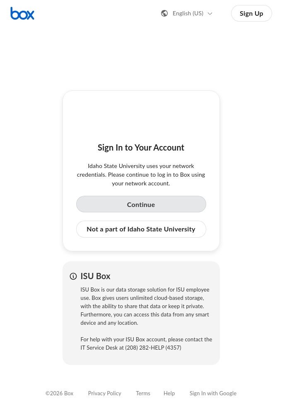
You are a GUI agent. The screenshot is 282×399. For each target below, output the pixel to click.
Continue (141, 204)
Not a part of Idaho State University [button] (141, 229)
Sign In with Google (213, 393)
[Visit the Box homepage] (22, 13)
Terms (143, 393)
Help (169, 393)
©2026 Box (59, 393)
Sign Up (251, 13)
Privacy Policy (104, 393)
